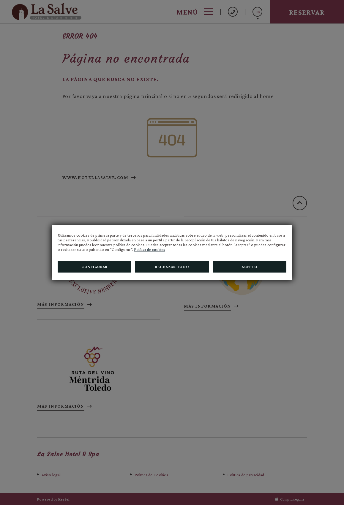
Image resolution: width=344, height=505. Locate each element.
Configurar (94, 266)
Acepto (249, 266)
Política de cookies (149, 249)
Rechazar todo (172, 266)
